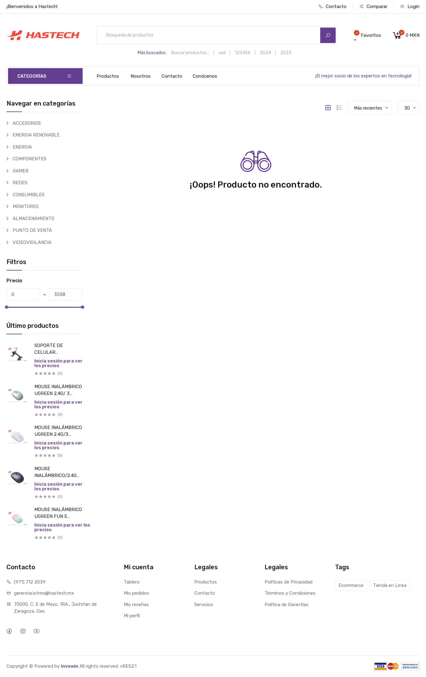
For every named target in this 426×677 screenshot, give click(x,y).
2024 (265, 52)
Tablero (132, 582)
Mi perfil (132, 615)
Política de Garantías (286, 604)
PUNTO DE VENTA (32, 230)
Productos (108, 76)
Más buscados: (152, 52)
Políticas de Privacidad (288, 582)
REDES (20, 182)
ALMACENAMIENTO (33, 218)
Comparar (373, 6)
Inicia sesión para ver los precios (58, 363)
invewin (69, 666)
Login (410, 6)
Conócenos (205, 76)
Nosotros (141, 76)
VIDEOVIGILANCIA (32, 242)
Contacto (332, 6)
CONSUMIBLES (29, 194)
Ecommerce (351, 585)
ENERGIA (22, 147)
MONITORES (26, 206)
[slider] (6, 307)
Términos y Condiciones (290, 593)
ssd (222, 52)
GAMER (20, 171)
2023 (285, 52)
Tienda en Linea (390, 585)
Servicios (203, 604)
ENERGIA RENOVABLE (36, 135)
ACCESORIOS (27, 123)
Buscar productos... (190, 52)
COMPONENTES (29, 159)
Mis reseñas (136, 604)
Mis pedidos (136, 593)
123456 (243, 52)
